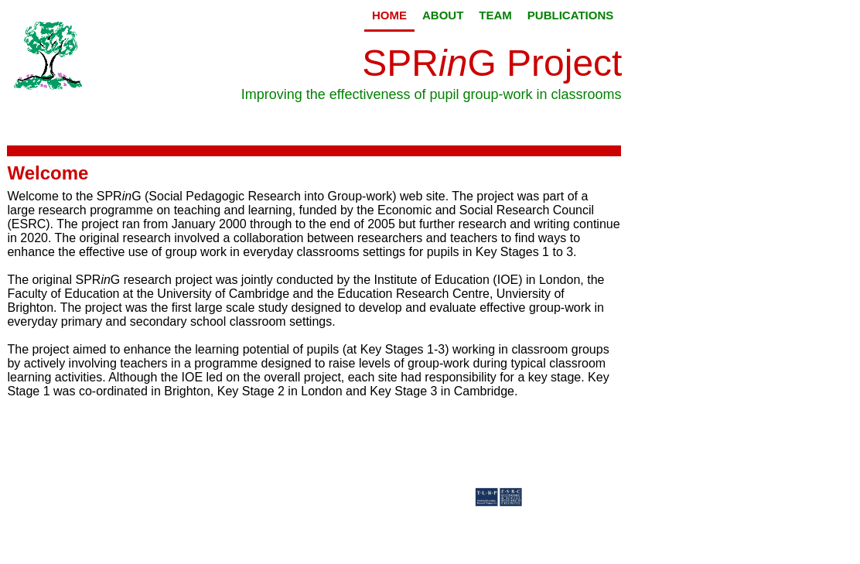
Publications (570, 15)
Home (389, 15)
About (442, 15)
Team (495, 15)
